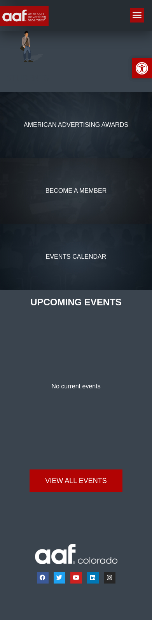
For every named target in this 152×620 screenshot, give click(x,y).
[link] (24, 16)
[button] (137, 15)
